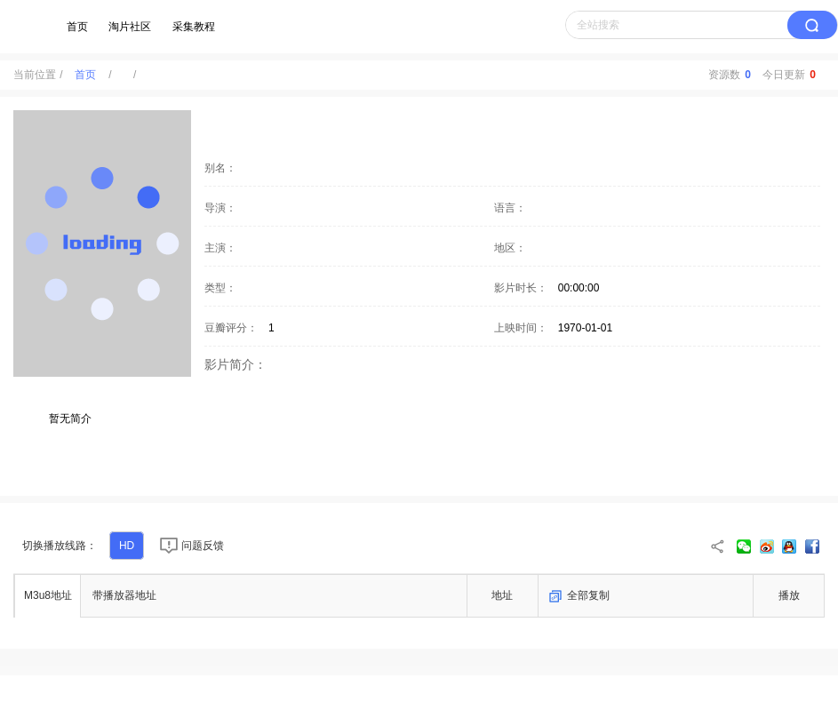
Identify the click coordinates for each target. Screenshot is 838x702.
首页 (77, 26)
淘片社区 (129, 26)
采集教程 (193, 26)
